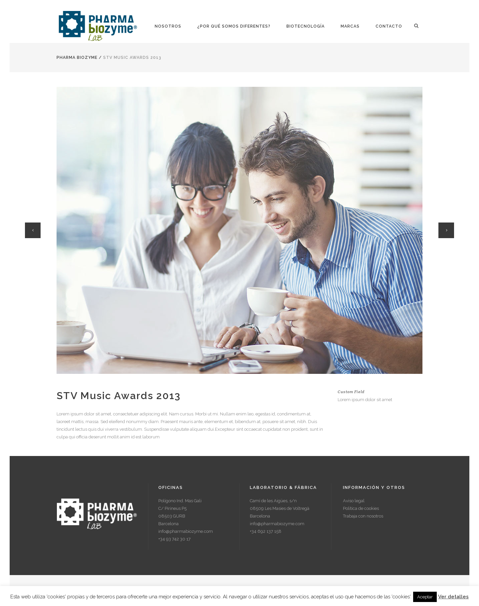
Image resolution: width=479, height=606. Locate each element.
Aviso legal (354, 500)
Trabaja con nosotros (363, 516)
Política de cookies (361, 508)
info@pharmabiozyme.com (185, 531)
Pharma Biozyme (77, 57)
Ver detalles (453, 597)
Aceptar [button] (425, 596)
